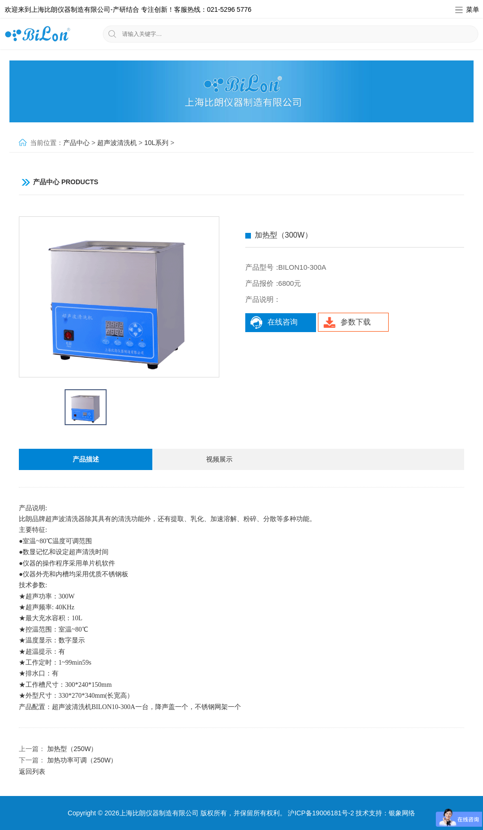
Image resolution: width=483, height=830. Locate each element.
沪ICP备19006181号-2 (321, 813)
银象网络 (402, 813)
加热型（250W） (72, 749)
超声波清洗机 (117, 142)
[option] (119, 296)
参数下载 (347, 322)
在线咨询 (274, 322)
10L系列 (156, 142)
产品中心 (76, 142)
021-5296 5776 (229, 9)
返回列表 (32, 771)
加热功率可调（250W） (82, 760)
